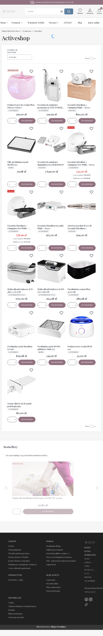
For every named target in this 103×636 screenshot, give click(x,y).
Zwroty (11, 546)
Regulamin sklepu (53, 546)
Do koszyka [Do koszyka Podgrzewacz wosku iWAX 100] (87, 362)
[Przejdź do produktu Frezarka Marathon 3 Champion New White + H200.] (82, 142)
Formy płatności (14, 550)
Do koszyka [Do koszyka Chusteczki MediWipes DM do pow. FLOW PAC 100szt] (48, 511)
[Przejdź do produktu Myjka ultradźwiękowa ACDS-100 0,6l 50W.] (51, 270)
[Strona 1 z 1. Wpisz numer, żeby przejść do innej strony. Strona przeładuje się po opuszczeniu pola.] (91, 58)
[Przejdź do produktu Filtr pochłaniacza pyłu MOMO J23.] (21, 142)
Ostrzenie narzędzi (16, 617)
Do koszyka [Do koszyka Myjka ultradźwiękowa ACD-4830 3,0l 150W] (27, 305)
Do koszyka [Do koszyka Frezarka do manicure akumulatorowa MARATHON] (57, 184)
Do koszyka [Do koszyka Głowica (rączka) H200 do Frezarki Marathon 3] (87, 248)
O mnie (11, 602)
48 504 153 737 (90, 592)
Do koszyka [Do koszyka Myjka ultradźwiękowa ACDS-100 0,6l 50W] (57, 305)
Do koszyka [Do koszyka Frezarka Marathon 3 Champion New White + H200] (87, 184)
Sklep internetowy (50, 627)
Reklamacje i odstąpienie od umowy (22, 564)
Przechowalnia (52, 583)
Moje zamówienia (53, 587)
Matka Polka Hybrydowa (11, 31)
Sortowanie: (12, 52)
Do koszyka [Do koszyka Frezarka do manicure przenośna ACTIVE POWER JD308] (57, 120)
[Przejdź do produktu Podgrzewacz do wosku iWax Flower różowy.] (21, 85)
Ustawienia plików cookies (57, 553)
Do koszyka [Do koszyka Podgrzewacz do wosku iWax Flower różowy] (27, 120)
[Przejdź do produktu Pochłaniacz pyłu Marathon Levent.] (21, 327)
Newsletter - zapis (15, 580)
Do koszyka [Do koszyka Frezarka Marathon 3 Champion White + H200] (87, 120)
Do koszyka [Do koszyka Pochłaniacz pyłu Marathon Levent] (27, 362)
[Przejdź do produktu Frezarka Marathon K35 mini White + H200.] (51, 206)
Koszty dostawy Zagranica (19, 561)
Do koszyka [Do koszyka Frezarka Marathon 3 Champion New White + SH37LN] (27, 248)
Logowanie (50, 580)
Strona (87, 58)
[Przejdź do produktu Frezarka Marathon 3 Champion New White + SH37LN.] (21, 206)
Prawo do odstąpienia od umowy (59, 557)
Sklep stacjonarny (15, 614)
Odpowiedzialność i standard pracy (22, 606)
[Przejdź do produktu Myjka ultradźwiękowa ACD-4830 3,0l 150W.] (21, 270)
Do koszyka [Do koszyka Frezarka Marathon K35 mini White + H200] (57, 248)
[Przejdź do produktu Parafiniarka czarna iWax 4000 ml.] (82, 270)
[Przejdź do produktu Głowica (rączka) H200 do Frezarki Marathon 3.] (82, 206)
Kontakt (11, 610)
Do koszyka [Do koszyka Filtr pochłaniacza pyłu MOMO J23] (27, 184)
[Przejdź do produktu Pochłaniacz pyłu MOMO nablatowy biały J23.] (51, 327)
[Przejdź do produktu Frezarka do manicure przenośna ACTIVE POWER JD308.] (51, 85)
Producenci (27, 31)
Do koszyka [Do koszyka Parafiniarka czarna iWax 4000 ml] (87, 305)
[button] (68, 11)
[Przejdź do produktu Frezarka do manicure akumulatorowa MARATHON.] (51, 142)
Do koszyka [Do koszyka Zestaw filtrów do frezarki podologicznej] (27, 419)
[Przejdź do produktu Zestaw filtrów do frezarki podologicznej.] (21, 384)
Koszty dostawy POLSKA (18, 557)
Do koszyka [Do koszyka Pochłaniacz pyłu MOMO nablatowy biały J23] (57, 362)
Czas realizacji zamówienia (19, 568)
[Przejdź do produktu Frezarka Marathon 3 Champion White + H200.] (82, 85)
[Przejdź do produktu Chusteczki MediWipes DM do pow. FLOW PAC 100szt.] (42, 479)
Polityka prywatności (54, 550)
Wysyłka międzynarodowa (19, 553)
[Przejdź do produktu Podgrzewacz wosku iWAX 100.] (82, 327)
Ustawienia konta (53, 591)
